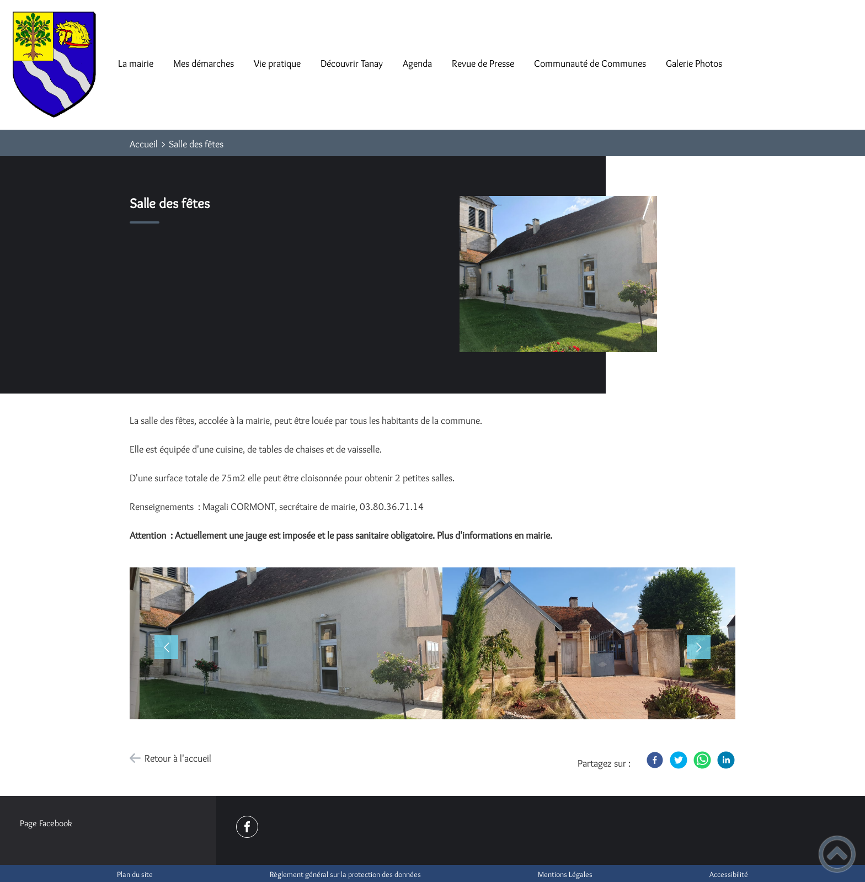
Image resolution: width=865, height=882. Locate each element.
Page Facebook (46, 822)
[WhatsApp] (702, 760)
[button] (281, 645)
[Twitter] (678, 760)
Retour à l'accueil (178, 758)
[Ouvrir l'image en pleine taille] (563, 274)
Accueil (144, 144)
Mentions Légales (565, 874)
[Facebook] (654, 760)
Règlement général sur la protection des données (345, 874)
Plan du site (135, 874)
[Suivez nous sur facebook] (247, 827)
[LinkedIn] (726, 760)
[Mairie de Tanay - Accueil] (54, 65)
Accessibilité (728, 874)
